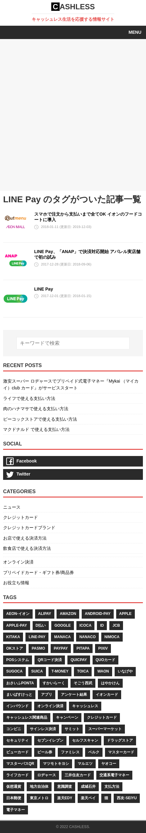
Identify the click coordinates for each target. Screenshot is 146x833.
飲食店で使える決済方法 (27, 548)
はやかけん (110, 683)
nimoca (112, 637)
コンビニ (13, 729)
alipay (44, 614)
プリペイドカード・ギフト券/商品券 (38, 572)
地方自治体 (39, 786)
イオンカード (107, 694)
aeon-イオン (18, 614)
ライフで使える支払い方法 (29, 398)
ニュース (12, 507)
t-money (60, 671)
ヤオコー (108, 763)
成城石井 (88, 786)
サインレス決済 (43, 729)
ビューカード (17, 752)
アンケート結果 (74, 694)
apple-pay (16, 625)
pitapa (82, 648)
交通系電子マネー (114, 775)
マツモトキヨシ (56, 763)
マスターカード (121, 752)
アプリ (46, 694)
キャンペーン (67, 717)
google (62, 625)
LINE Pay (43, 289)
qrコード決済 (50, 660)
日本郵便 (13, 798)
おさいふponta (20, 683)
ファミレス (70, 752)
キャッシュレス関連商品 (26, 717)
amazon (68, 614)
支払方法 (111, 786)
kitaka (13, 637)
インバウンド (17, 706)
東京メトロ (39, 798)
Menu (135, 32)
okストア (14, 648)
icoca (86, 625)
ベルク (93, 752)
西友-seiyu (127, 798)
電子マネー (15, 810)
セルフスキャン (85, 740)
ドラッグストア (120, 740)
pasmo (38, 648)
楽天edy (64, 798)
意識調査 (64, 786)
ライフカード (17, 775)
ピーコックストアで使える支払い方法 (40, 419)
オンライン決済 (18, 561)
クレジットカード (20, 517)
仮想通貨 (13, 786)
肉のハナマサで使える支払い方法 (35, 408)
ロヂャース (46, 775)
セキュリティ (17, 740)
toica (83, 671)
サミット (72, 729)
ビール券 (44, 752)
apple (125, 614)
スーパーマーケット (105, 729)
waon (103, 671)
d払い (41, 625)
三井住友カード (78, 775)
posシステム (17, 660)
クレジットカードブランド (29, 527)
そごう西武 (83, 683)
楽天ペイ (88, 798)
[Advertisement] (73, 115)
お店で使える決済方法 (25, 538)
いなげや (125, 671)
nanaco (87, 637)
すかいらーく (54, 683)
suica (37, 671)
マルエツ (85, 763)
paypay (61, 648)
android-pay (98, 614)
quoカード (105, 660)
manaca (62, 637)
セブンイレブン (50, 740)
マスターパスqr (20, 763)
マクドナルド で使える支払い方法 (36, 429)
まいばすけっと (19, 694)
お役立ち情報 (16, 582)
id (102, 625)
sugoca (14, 671)
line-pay (37, 637)
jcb (116, 625)
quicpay (79, 660)
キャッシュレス (85, 706)
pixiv (103, 648)
